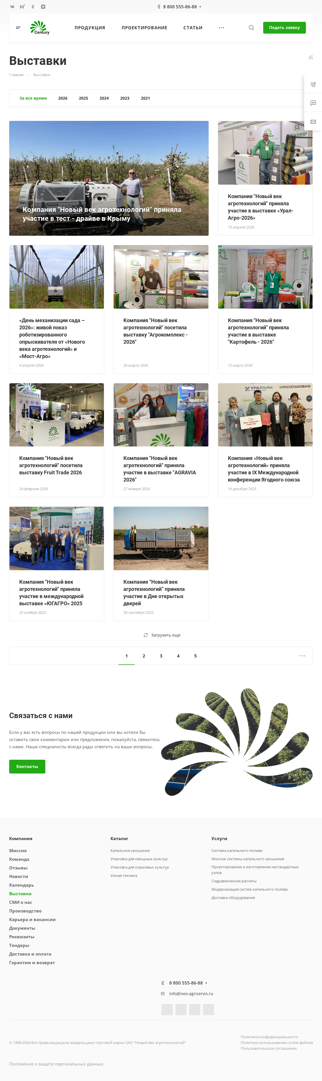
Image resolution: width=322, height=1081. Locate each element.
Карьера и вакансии (32, 919)
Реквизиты (21, 936)
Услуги (219, 838)
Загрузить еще (162, 635)
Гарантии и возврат (32, 962)
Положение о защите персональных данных (56, 1064)
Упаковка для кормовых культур (139, 867)
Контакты (27, 766)
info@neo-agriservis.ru (191, 993)
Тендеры (19, 945)
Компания (20, 838)
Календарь (21, 885)
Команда (19, 859)
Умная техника (123, 875)
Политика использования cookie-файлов (277, 1042)
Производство (25, 911)
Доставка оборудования (233, 897)
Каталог (119, 838)
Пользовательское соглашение (269, 1048)
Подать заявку (284, 27)
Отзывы (18, 868)
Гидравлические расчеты (234, 880)
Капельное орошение (130, 850)
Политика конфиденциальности (269, 1036)
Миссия (18, 850)
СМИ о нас (20, 902)
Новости (18, 876)
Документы (22, 928)
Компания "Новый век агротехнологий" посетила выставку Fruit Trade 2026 (51, 465)
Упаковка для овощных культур (139, 858)
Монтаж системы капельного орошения (248, 858)
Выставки (20, 893)
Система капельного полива (237, 850)
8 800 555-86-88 (180, 6)
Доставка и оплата (30, 954)
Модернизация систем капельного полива (250, 889)
